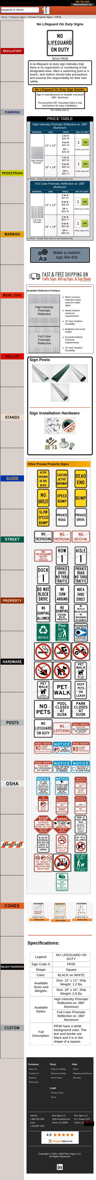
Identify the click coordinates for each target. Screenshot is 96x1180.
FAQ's (75, 1084)
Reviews (32, 1092)
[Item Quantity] (79, 142)
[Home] (15, 3)
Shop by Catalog (58, 1084)
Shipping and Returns (82, 1088)
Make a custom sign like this (66, 254)
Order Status (56, 1092)
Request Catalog (58, 1088)
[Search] (20, 10)
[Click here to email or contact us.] (82, 3)
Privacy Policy (57, 1107)
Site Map (77, 1092)
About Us (33, 1084)
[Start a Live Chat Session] (89, 1123)
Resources (33, 1097)
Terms (53, 1112)
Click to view (39, 932)
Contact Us (34, 1088)
